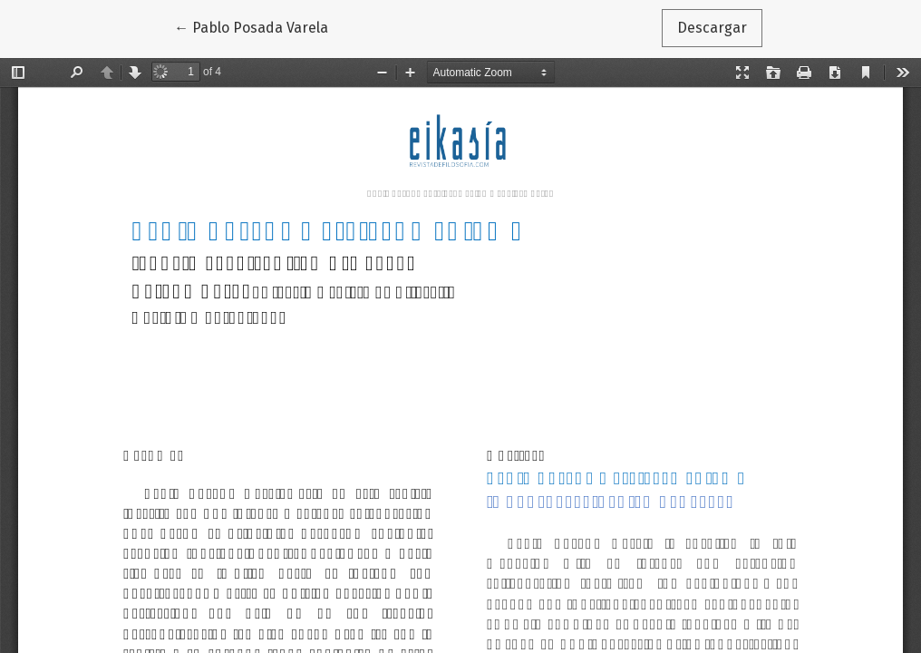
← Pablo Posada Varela (259, 26)
